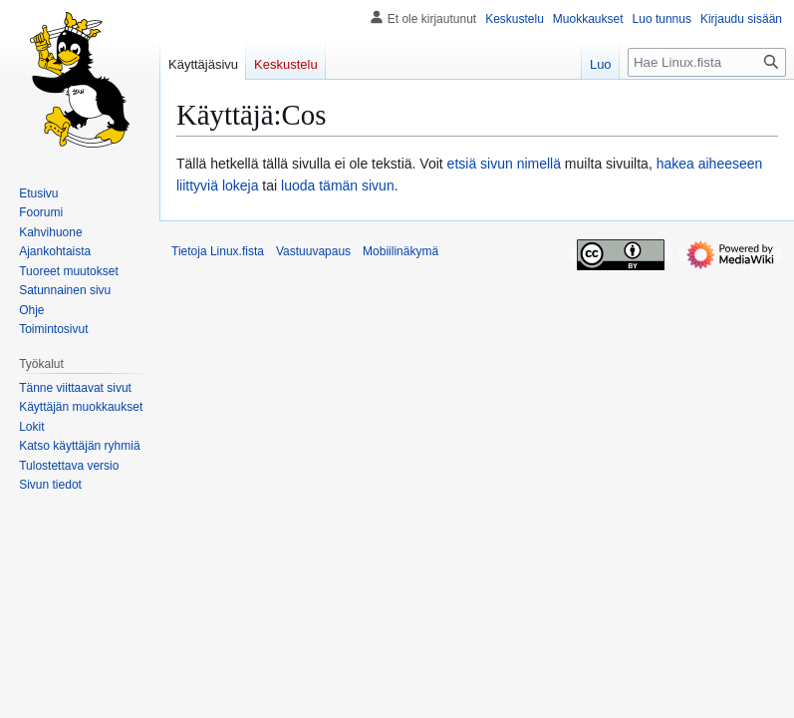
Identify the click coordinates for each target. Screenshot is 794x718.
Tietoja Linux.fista (217, 251)
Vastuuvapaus (313, 251)
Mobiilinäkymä (400, 251)
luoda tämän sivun (338, 185)
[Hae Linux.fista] (707, 62)
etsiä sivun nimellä (504, 164)
